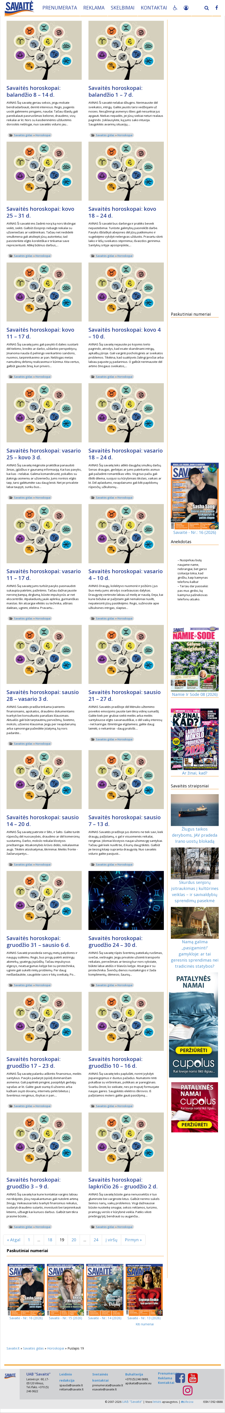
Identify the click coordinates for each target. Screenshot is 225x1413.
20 (74, 1239)
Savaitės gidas (23, 135)
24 (96, 1239)
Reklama (94, 8)
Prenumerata (60, 8)
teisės (157, 1401)
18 (50, 1239)
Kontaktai (154, 8)
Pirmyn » (133, 1239)
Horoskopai (43, 135)
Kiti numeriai (145, 1324)
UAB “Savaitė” (132, 1401)
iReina (187, 1402)
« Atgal (13, 1239)
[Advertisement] (195, 89)
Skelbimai (123, 8)
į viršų (111, 1239)
